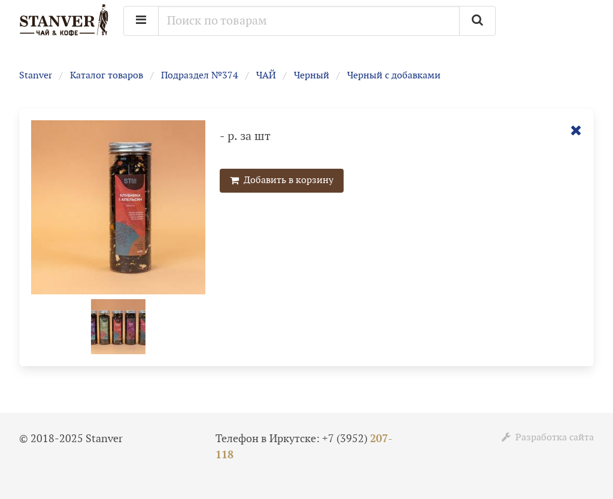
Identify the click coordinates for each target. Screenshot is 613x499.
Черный (311, 75)
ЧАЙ (266, 75)
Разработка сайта (548, 437)
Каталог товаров (106, 75)
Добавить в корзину (281, 180)
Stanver (35, 75)
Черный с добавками (394, 75)
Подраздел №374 (199, 75)
